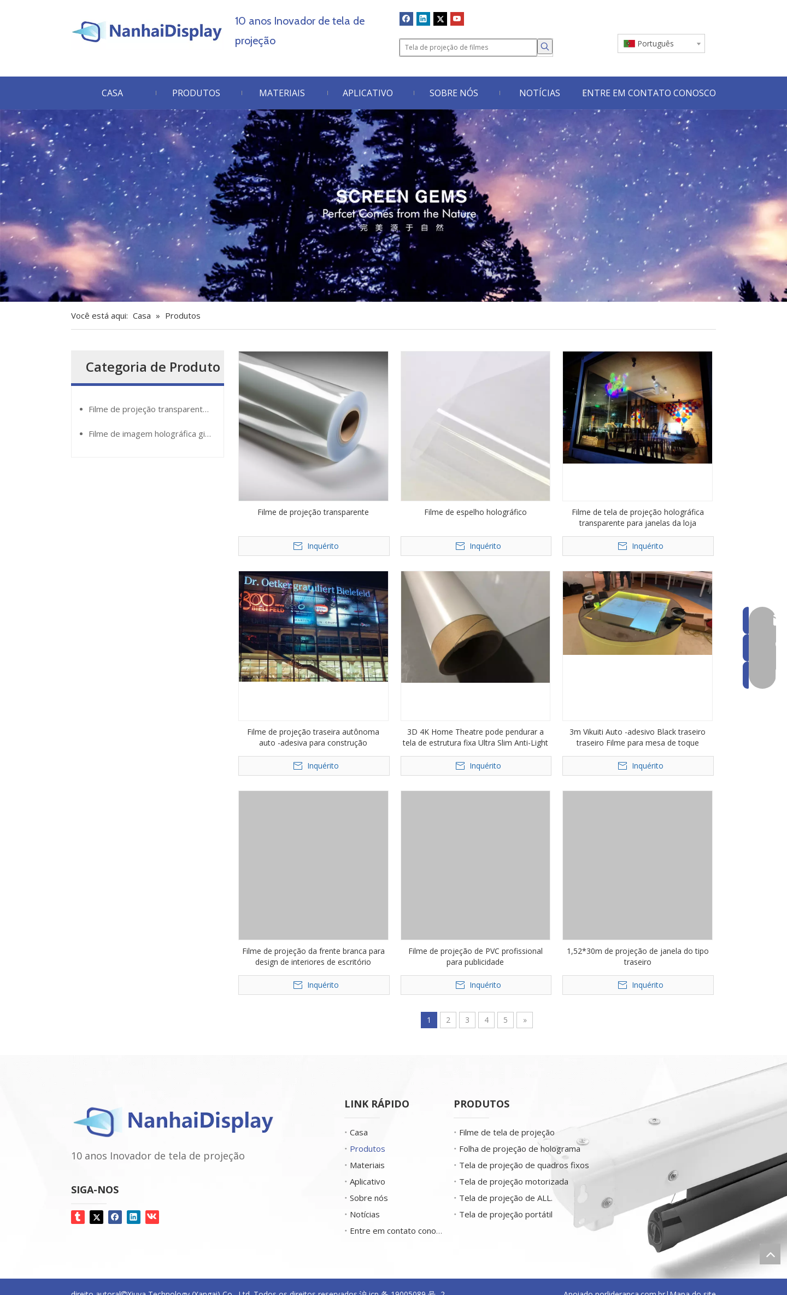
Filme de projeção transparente (313, 512)
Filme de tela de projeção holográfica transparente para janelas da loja (638, 517)
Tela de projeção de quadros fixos (524, 1164)
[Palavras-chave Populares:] (545, 46)
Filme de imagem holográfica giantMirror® (156, 433)
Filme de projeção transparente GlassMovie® (156, 408)
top (770, 1254)
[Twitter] (440, 18)
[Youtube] (457, 18)
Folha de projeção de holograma (519, 1148)
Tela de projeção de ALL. (506, 1197)
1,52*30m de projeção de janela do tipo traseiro (638, 956)
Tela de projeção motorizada (513, 1181)
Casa (359, 1132)
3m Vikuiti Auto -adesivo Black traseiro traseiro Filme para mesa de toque (637, 737)
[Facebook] (406, 18)
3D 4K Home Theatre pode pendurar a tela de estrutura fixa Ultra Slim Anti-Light (475, 737)
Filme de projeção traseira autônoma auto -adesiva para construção (313, 737)
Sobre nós (369, 1197)
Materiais (367, 1164)
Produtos (367, 1148)
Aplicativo (367, 1181)
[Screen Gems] (393, 205)
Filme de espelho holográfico (475, 512)
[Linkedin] (423, 18)
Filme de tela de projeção (507, 1132)
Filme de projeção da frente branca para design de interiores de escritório (313, 956)
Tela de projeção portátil (506, 1214)
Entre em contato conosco (399, 1230)
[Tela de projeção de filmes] (468, 47)
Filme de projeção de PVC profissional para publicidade (475, 956)
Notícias (365, 1214)
